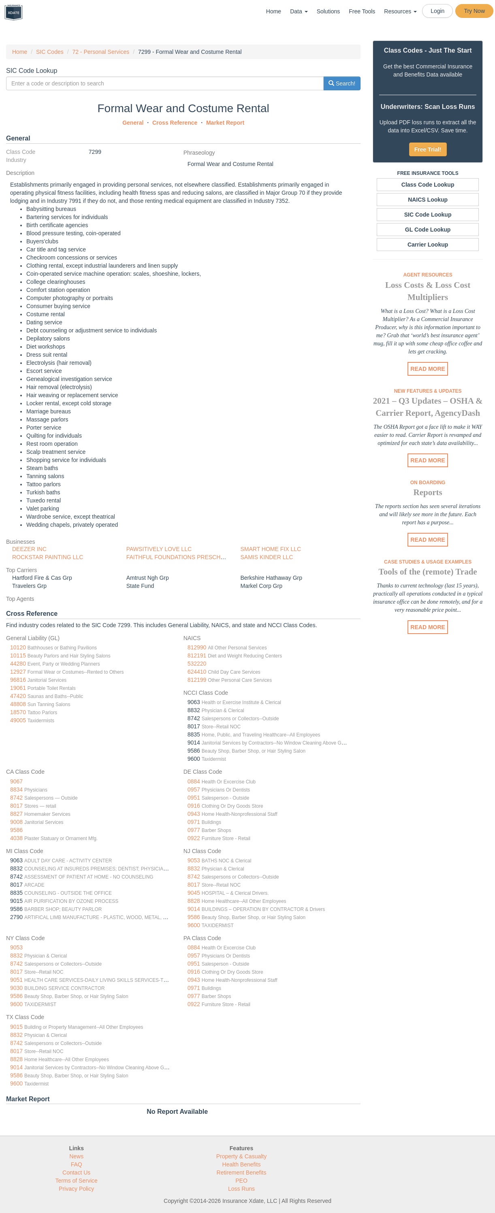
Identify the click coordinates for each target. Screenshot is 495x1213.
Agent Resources (427, 275)
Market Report (225, 122)
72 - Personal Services (100, 52)
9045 (194, 893)
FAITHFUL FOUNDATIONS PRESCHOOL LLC (185, 557)
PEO (241, 1180)
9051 (16, 980)
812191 (197, 655)
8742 (16, 797)
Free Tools (362, 11)
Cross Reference (174, 122)
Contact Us (76, 1172)
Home (273, 11)
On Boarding (428, 482)
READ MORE (427, 369)
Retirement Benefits (242, 1172)
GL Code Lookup (428, 229)
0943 (194, 814)
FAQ (76, 1164)
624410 (197, 671)
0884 (194, 781)
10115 (18, 655)
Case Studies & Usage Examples (428, 562)
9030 (16, 988)
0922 (194, 838)
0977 (194, 830)
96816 (18, 680)
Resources (400, 11)
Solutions (328, 11)
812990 (197, 647)
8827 (16, 814)
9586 (16, 830)
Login (437, 11)
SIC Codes (50, 52)
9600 (194, 925)
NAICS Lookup (428, 199)
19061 (18, 688)
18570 (18, 712)
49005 (18, 720)
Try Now (474, 11)
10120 (18, 647)
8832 (194, 868)
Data (298, 11)
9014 (194, 909)
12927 (18, 671)
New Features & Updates (428, 391)
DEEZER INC (29, 549)
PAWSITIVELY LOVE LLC (159, 549)
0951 (194, 797)
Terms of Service (76, 1180)
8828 (194, 901)
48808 (18, 704)
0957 (194, 789)
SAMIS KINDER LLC (266, 557)
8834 (16, 789)
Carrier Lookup (428, 244)
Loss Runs (241, 1188)
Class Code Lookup (427, 184)
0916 (194, 805)
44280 (18, 663)
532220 (197, 663)
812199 (197, 680)
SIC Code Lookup (428, 214)
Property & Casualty (241, 1156)
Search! (342, 83)
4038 (16, 838)
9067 (16, 781)
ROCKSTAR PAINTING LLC (47, 557)
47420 (18, 696)
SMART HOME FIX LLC (270, 549)
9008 (16, 822)
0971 (194, 822)
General (132, 122)
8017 (16, 805)
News (76, 1156)
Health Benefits (241, 1164)
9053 (194, 860)
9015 (16, 1027)
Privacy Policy (76, 1188)
